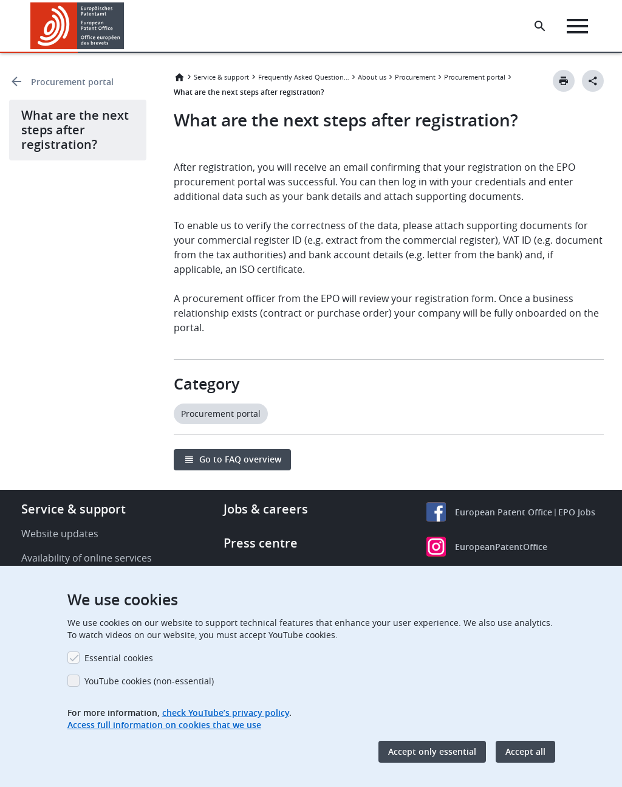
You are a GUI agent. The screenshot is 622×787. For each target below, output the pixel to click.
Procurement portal (72, 82)
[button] (126, 26)
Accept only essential (432, 751)
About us (372, 76)
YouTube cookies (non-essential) (149, 681)
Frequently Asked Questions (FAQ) (303, 76)
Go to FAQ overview (240, 459)
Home (179, 77)
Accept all (525, 751)
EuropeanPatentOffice (501, 546)
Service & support (221, 76)
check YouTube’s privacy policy (225, 712)
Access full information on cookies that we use (164, 724)
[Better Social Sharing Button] (593, 81)
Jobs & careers (266, 509)
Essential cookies (118, 658)
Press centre (261, 543)
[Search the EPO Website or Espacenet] (540, 26)
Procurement (415, 76)
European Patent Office (503, 512)
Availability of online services (86, 558)
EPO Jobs (576, 512)
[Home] (77, 25)
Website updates (59, 533)
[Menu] (577, 26)
